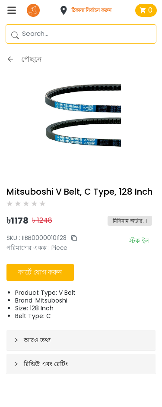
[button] (88, 10)
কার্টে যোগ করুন (40, 272)
